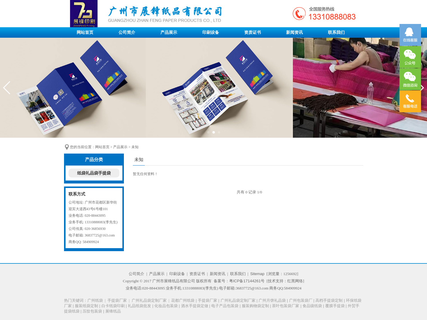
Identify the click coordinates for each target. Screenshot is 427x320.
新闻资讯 (294, 32)
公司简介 (126, 32)
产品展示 (168, 32)
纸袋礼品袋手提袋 (94, 173)
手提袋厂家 (117, 300)
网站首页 (85, 32)
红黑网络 (295, 281)
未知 (135, 147)
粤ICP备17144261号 (247, 281)
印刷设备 (210, 32)
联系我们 (336, 32)
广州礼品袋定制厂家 (149, 300)
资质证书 (252, 32)
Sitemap (257, 274)
